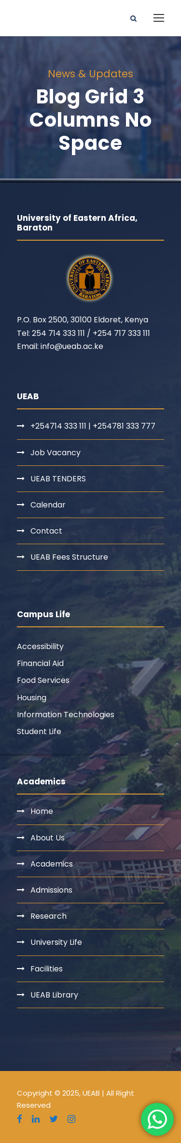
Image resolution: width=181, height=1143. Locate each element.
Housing (31, 697)
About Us (47, 837)
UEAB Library (54, 994)
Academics (51, 863)
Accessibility (40, 646)
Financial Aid (40, 663)
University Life (56, 942)
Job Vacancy (55, 452)
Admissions (51, 890)
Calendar (48, 504)
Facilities (46, 968)
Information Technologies (65, 714)
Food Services (43, 680)
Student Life (39, 731)
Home (41, 811)
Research (48, 916)
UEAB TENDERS (58, 478)
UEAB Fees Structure (69, 557)
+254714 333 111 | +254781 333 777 (92, 426)
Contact (46, 530)
